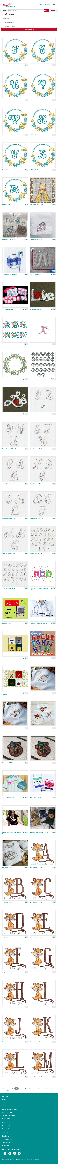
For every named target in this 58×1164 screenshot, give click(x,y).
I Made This (5, 1145)
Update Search (29, 30)
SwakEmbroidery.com (14, 5)
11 (47, 1088)
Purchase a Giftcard (7, 1126)
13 (3, 1091)
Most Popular (6, 1142)
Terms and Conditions (8, 1115)
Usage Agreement (7, 1112)
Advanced (52, 10)
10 (42, 1088)
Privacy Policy (6, 1118)
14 (8, 1091)
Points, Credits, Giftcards (9, 1109)
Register (47, 4)
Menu (4, 10)
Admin (37, 1159)
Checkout (5, 1132)
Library (4, 1103)
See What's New (7, 1139)
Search (46, 10)
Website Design (29, 1159)
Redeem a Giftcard (7, 1129)
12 (51, 1088)
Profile (4, 1099)
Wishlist (4, 1106)
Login (41, 4)
